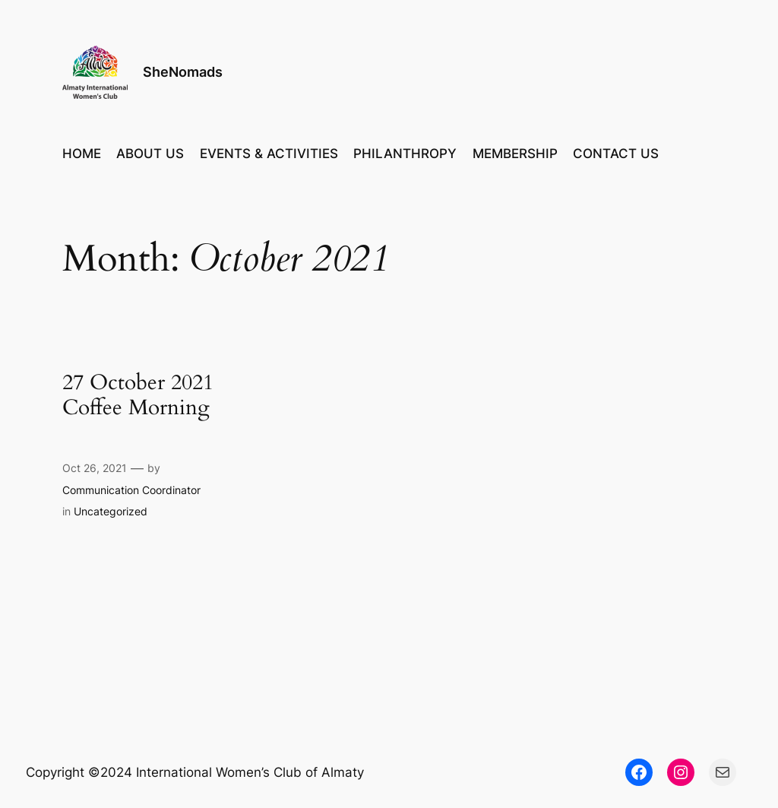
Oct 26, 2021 (94, 467)
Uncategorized (110, 511)
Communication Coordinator (131, 489)
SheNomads (183, 72)
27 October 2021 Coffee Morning (137, 395)
